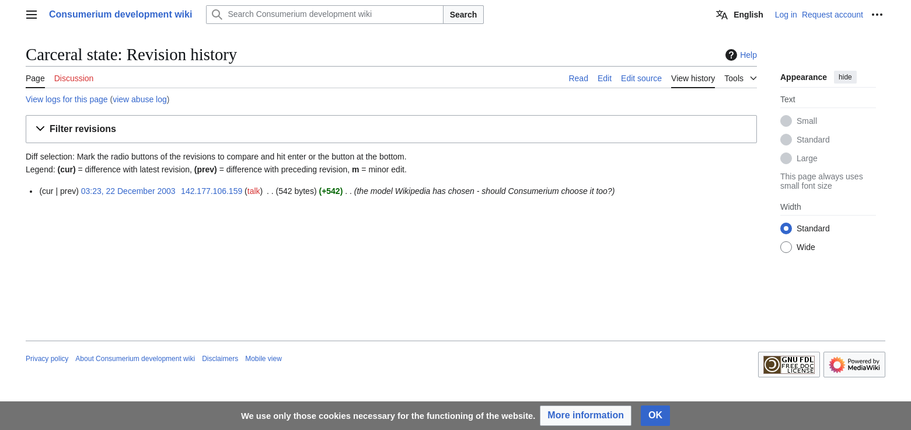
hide (845, 77)
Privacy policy (47, 359)
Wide (806, 247)
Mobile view (263, 359)
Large (807, 158)
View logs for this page (67, 99)
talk (253, 191)
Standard (813, 139)
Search (463, 14)
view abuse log (140, 99)
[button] (391, 129)
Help (739, 55)
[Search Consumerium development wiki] (324, 14)
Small (807, 121)
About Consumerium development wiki (135, 359)
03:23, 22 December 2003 (128, 191)
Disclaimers (220, 359)
